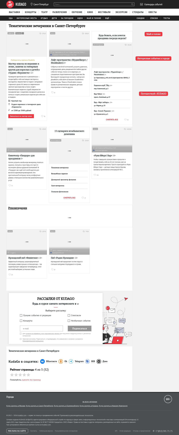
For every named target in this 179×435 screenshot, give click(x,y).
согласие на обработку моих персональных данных (42, 333)
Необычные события (80, 320)
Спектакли (76, 315)
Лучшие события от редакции (37, 315)
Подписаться (79, 328)
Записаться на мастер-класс (21, 116)
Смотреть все (112, 119)
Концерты (27, 320)
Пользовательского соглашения (33, 341)
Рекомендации (17, 208)
